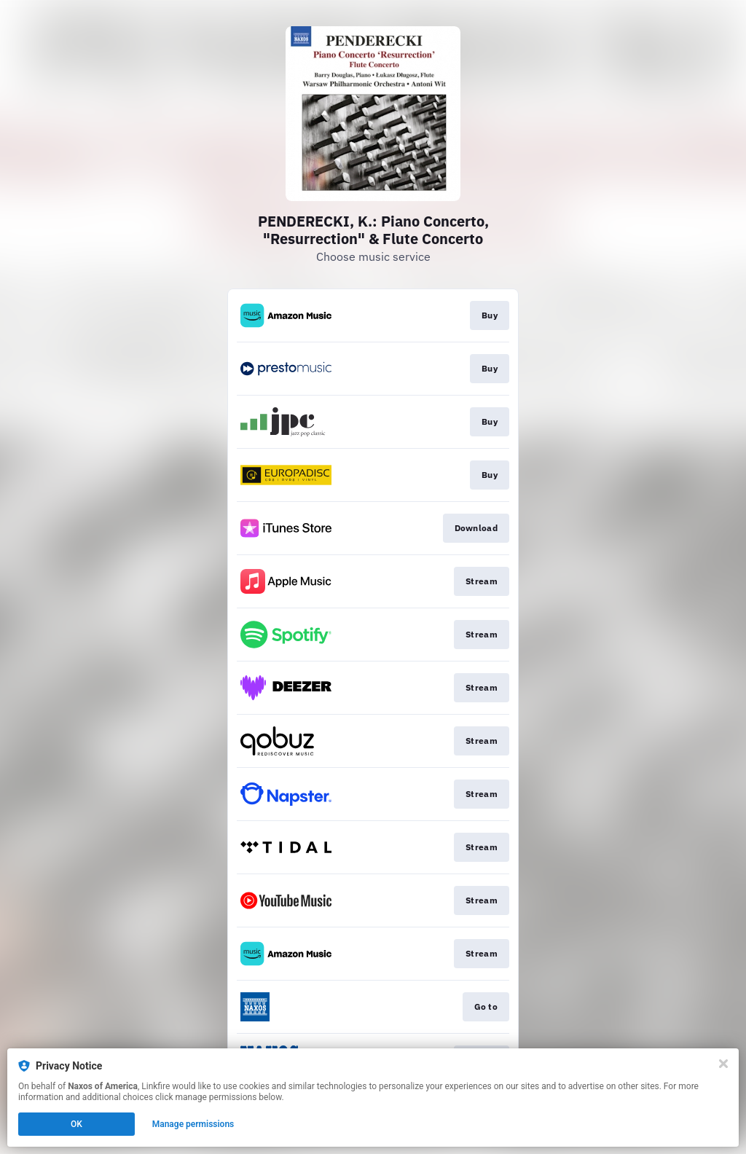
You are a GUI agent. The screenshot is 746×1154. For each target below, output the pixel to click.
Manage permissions (193, 1124)
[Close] (723, 1063)
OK (76, 1124)
